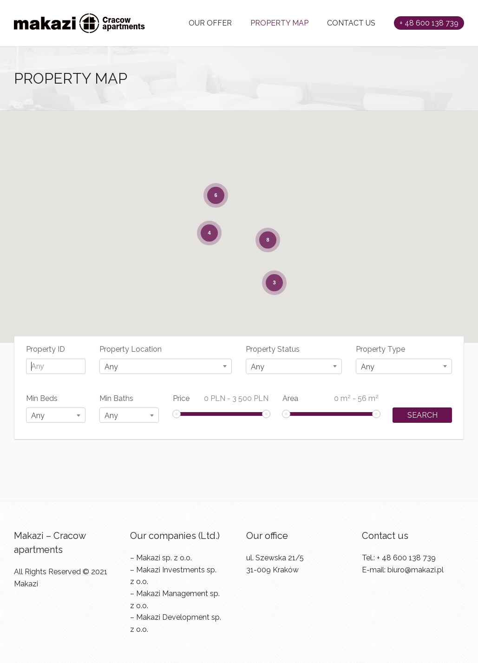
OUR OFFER (210, 23)
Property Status (273, 349)
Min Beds (42, 398)
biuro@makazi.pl (415, 569)
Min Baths (116, 398)
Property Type (380, 349)
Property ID (45, 349)
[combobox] (165, 366)
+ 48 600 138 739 (428, 23)
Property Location (130, 349)
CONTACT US (351, 23)
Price (221, 398)
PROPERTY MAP (279, 23)
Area (330, 398)
